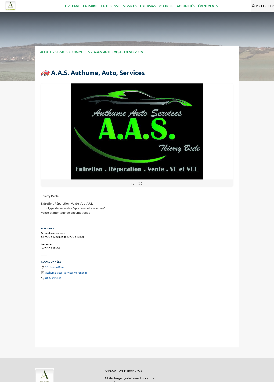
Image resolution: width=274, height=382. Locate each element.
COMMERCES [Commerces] (81, 52)
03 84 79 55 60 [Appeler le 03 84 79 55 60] (53, 278)
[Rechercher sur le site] (262, 6)
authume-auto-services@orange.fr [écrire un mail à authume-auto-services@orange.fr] (66, 272)
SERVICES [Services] (61, 52)
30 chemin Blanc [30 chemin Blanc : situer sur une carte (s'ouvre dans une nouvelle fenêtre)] (55, 267)
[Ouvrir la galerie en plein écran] (140, 183)
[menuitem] (58, 6)
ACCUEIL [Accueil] (46, 52)
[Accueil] (10, 6)
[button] (45, 73)
